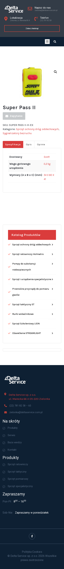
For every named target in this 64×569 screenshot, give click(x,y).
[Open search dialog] (54, 42)
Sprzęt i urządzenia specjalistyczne (31, 313)
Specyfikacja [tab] (12, 178)
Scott (46, 190)
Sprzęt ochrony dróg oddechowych (37, 163)
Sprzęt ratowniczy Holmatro (28, 288)
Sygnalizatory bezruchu (17, 167)
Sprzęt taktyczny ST (23, 338)
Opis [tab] (29, 178)
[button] (55, 106)
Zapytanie (14, 150)
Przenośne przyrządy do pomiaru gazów (30, 325)
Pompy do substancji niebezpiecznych (24, 300)
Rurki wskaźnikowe (22, 348)
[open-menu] (47, 41)
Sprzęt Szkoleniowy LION (26, 357)
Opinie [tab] (41, 178)
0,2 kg (47, 197)
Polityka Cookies (32, 551)
